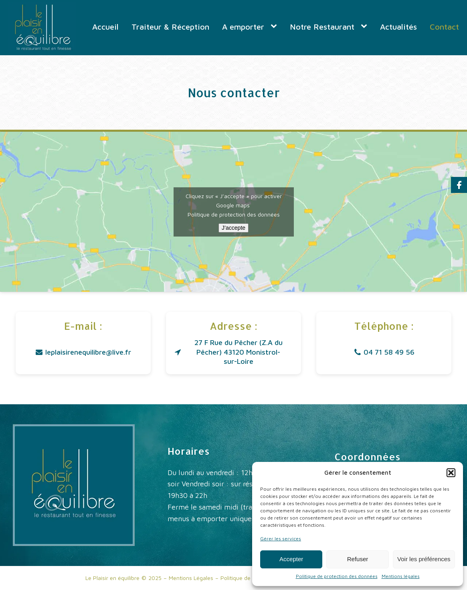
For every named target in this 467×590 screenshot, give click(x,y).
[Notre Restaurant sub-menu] (365, 26)
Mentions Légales (191, 577)
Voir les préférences (424, 559)
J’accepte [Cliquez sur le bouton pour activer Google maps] (233, 228)
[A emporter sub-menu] (275, 26)
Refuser (357, 559)
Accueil (105, 26)
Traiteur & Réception (170, 26)
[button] (451, 473)
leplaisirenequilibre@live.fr (88, 352)
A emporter (243, 26)
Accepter (291, 559)
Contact (444, 26)
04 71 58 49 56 (389, 352)
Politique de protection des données (337, 576)
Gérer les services (280, 539)
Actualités (398, 26)
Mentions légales (401, 576)
